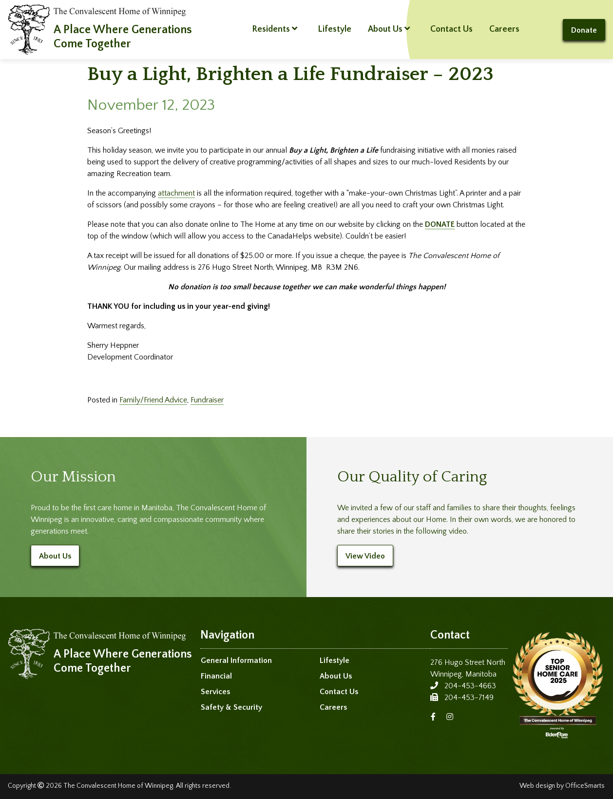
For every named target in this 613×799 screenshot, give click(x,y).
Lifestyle (334, 29)
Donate (584, 30)
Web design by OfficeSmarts (562, 786)
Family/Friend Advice (153, 400)
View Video (365, 556)
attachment (176, 193)
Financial (216, 676)
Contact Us (451, 29)
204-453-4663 (470, 685)
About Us (389, 29)
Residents (274, 29)
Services (215, 691)
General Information (236, 660)
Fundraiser (207, 400)
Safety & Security (231, 707)
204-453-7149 (469, 697)
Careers (504, 29)
